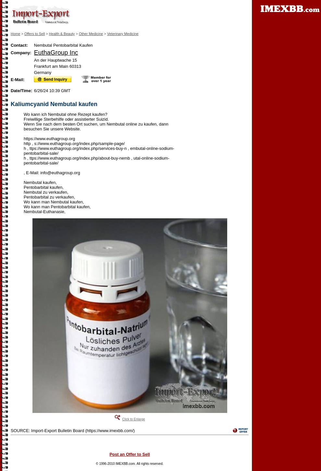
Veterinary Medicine (123, 34)
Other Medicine (91, 34)
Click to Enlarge (133, 419)
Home (15, 34)
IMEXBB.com (125, 463)
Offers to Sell (34, 34)
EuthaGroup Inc (56, 52)
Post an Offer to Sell (129, 454)
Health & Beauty (62, 34)
